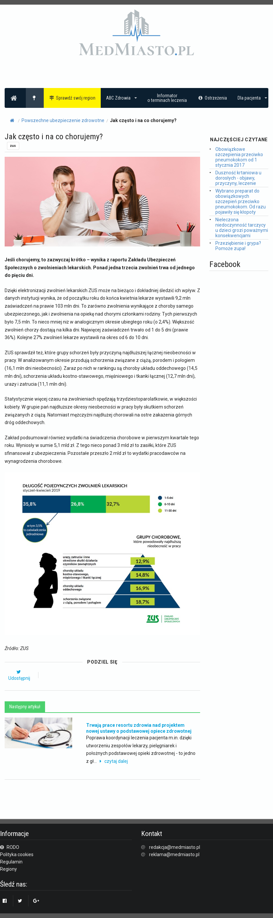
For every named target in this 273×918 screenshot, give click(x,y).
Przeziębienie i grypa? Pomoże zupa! (238, 245)
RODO (9, 847)
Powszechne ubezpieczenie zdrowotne (63, 120)
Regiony (8, 869)
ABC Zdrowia (121, 98)
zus (13, 146)
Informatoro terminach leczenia (167, 98)
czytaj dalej (113, 761)
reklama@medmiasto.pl (174, 854)
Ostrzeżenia (212, 98)
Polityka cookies (16, 854)
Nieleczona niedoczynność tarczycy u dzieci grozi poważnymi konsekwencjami (241, 227)
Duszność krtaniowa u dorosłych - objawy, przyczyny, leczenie (238, 178)
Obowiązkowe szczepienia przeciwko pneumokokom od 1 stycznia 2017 (239, 157)
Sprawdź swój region (72, 98)
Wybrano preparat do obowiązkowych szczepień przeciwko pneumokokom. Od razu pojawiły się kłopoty (240, 201)
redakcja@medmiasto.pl (174, 847)
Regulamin (11, 861)
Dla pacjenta (252, 98)
